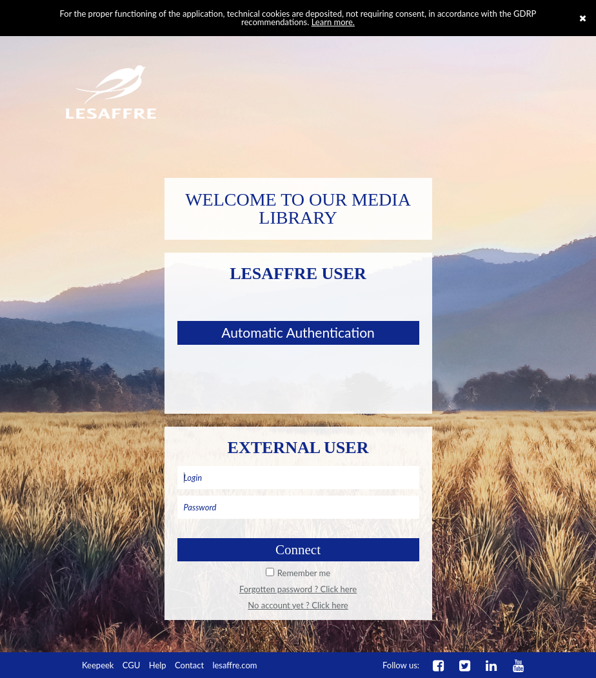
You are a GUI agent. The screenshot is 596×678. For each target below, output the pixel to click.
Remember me (303, 573)
